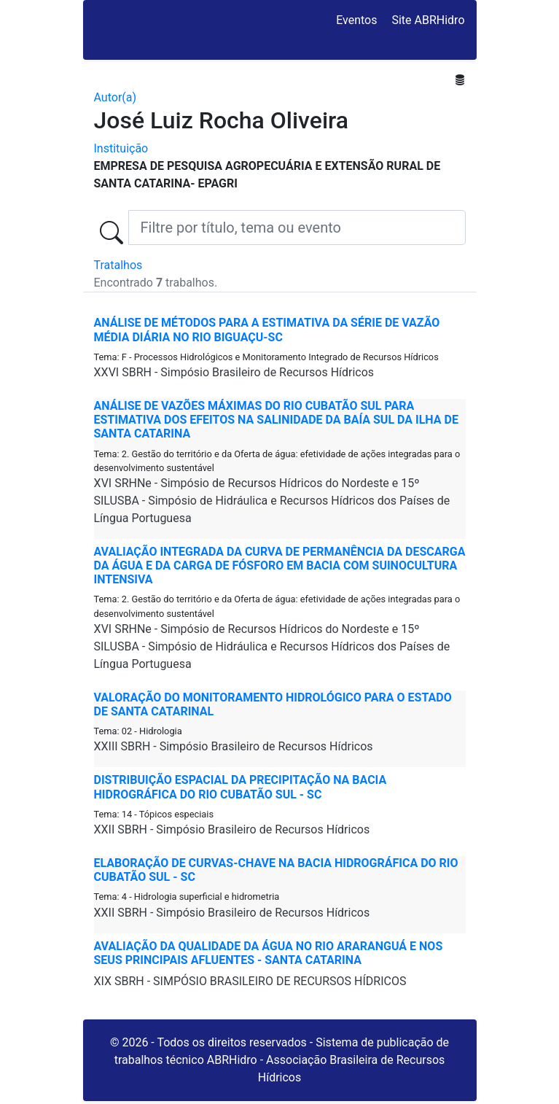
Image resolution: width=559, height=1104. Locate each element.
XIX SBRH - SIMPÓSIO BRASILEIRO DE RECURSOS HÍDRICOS (250, 981)
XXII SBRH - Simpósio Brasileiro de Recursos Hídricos (232, 829)
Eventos (356, 20)
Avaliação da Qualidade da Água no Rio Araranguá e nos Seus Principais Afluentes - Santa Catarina (268, 953)
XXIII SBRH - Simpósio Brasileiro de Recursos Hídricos (233, 746)
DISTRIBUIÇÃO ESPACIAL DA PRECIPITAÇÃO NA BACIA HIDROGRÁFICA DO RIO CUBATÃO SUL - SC (240, 787)
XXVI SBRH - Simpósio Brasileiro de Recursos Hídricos (234, 372)
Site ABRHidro (427, 20)
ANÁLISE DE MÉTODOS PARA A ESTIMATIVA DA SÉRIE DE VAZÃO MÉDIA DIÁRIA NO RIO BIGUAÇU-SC (267, 329)
